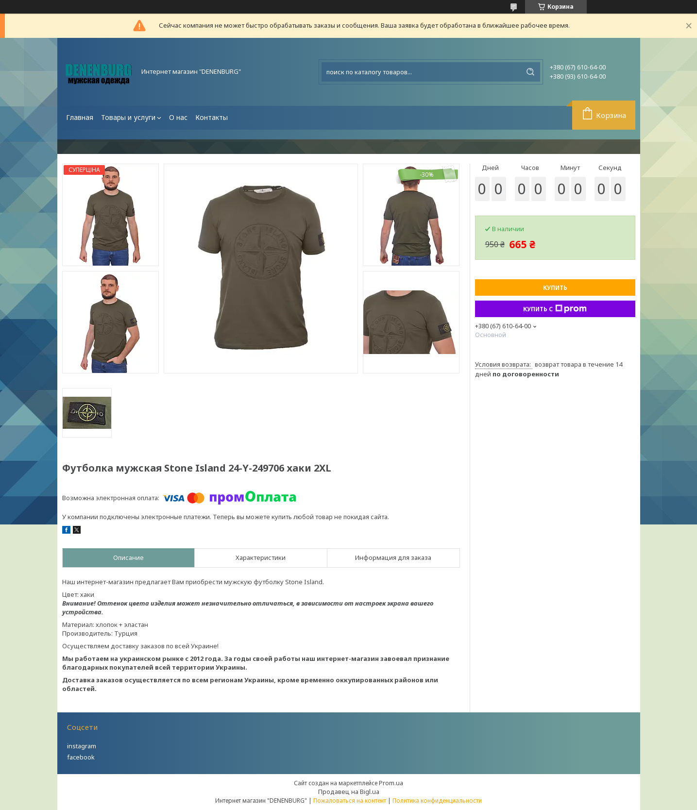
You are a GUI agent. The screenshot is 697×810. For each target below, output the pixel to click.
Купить (555, 288)
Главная (79, 117)
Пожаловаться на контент (349, 800)
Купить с (555, 308)
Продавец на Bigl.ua (348, 791)
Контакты (211, 117)
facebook (81, 757)
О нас (178, 117)
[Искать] (530, 72)
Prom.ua (391, 782)
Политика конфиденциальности (437, 800)
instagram (81, 746)
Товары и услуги (128, 117)
